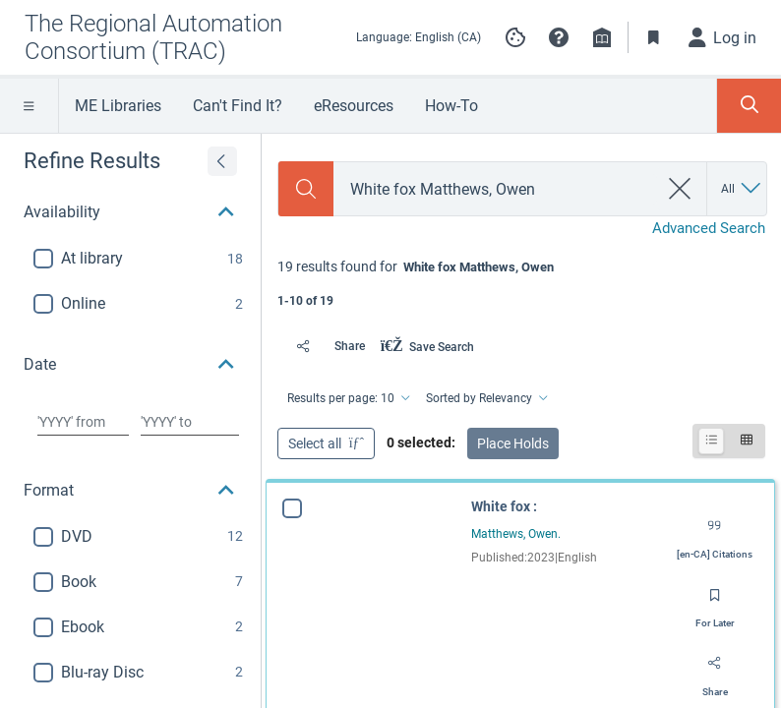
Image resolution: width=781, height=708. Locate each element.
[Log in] (723, 37)
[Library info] (602, 37)
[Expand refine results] (222, 161)
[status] (521, 282)
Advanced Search (708, 228)
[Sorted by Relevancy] (485, 398)
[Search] (305, 188)
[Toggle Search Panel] (749, 106)
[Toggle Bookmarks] (654, 37)
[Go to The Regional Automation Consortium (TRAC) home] (173, 37)
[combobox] (495, 189)
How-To (451, 105)
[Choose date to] (189, 422)
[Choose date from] (83, 422)
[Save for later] (715, 601)
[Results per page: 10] (347, 398)
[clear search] (680, 188)
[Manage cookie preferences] (515, 37)
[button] (558, 37)
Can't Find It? (237, 105)
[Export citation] (714, 533)
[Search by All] (742, 188)
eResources (353, 105)
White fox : (504, 506)
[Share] (325, 346)
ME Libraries (118, 105)
